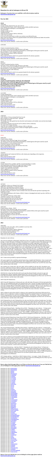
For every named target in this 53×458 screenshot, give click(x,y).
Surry (12, 436)
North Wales (14, 414)
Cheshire (13, 376)
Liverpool (13, 402)
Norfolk (13, 412)
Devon (12, 385)
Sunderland (13, 434)
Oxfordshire (14, 420)
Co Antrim (13, 379)
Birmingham (14, 369)
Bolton (12, 371)
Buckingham (14, 373)
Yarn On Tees (14, 451)
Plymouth (13, 421)
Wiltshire (13, 445)
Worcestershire (14, 447)
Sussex (12, 437)
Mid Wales (13, 406)
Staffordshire (14, 432)
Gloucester (13, 390)
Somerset (13, 431)
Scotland (13, 423)
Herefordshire (14, 393)
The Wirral (13, 438)
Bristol (12, 372)
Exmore (13, 389)
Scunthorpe (13, 424)
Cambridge (13, 375)
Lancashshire (14, 397)
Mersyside (13, 405)
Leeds (12, 398)
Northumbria (14, 418)
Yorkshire (13, 449)
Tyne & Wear (14, 440)
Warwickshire (14, 444)
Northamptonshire (15, 415)
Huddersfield (14, 395)
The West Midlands (15, 450)
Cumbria (13, 382)
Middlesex (13, 407)
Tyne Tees (13, 441)
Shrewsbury (14, 427)
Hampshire (13, 392)
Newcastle (13, 411)
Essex (12, 388)
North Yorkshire (14, 410)
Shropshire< (14, 428)
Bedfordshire (14, 368)
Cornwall (13, 380)
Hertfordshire (14, 394)
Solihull (13, 429)
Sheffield (13, 425)
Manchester (13, 403)
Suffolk (12, 433)
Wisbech (13, 446)
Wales (12, 442)
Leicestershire (14, 399)
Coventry (13, 381)
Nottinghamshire (15, 419)
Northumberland (15, 416)
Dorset (12, 386)
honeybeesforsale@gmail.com (8, 14)
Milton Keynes (14, 408)
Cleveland (13, 377)
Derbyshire (13, 384)
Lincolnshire (14, 401)
